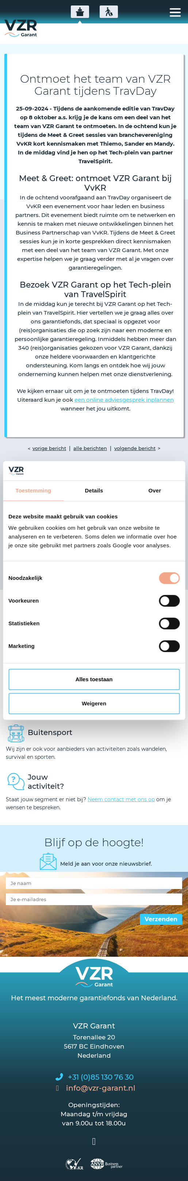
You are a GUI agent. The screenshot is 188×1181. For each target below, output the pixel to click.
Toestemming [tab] (33, 490)
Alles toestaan (94, 679)
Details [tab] (94, 490)
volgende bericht (135, 448)
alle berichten (90, 448)
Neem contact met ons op (121, 799)
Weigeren (94, 703)
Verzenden (161, 919)
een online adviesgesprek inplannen (124, 399)
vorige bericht (49, 448)
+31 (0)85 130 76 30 (101, 1077)
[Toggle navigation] (175, 12)
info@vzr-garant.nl (100, 1088)
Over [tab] (155, 490)
